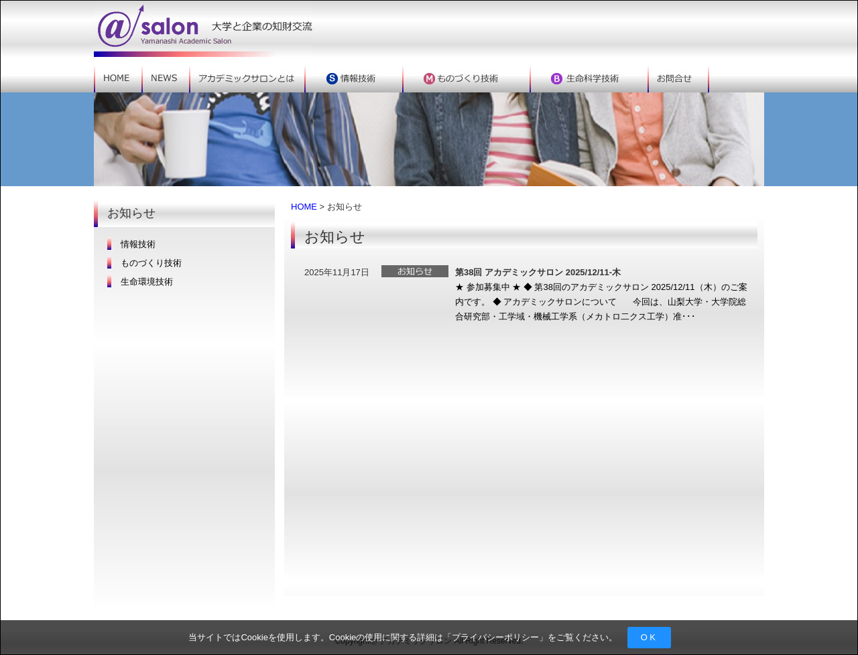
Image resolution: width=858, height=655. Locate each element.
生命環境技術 (147, 282)
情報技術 (138, 244)
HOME (304, 207)
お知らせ (414, 271)
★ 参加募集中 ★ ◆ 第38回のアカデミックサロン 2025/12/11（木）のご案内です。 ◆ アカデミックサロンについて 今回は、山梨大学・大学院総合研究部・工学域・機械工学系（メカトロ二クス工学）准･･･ (601, 301)
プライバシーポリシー (495, 637)
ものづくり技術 (151, 263)
